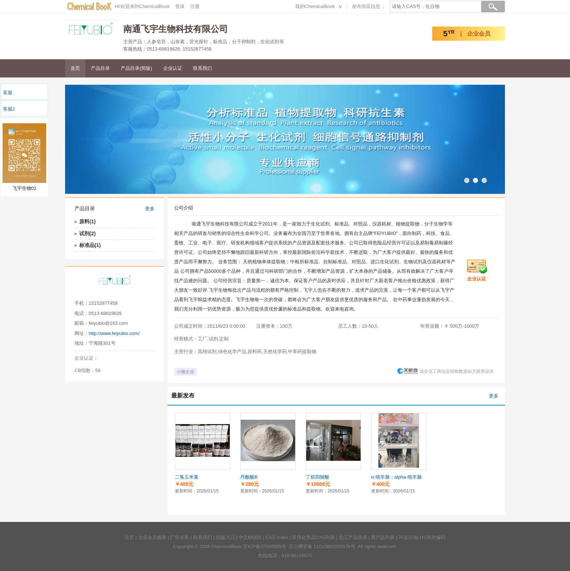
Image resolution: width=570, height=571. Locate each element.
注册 (195, 6)
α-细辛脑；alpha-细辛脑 (396, 477)
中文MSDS (250, 537)
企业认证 (172, 68)
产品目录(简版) (136, 68)
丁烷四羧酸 (317, 477)
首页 (75, 68)
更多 (149, 208)
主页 (129, 537)
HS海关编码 (432, 537)
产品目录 (100, 68)
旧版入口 (225, 537)
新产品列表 (382, 537)
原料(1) (87, 221)
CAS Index (276, 537)
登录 (180, 6)
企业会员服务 (152, 537)
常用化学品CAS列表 (313, 537)
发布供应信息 (366, 6)
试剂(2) (87, 233)
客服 (7, 92)
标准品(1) (90, 245)
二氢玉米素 (186, 477)
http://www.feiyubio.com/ (114, 333)
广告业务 (179, 537)
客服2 (9, 109)
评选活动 (407, 537)
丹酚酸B (249, 477)
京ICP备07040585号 (264, 546)
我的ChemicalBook (315, 6)
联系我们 (202, 68)
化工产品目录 (353, 537)
